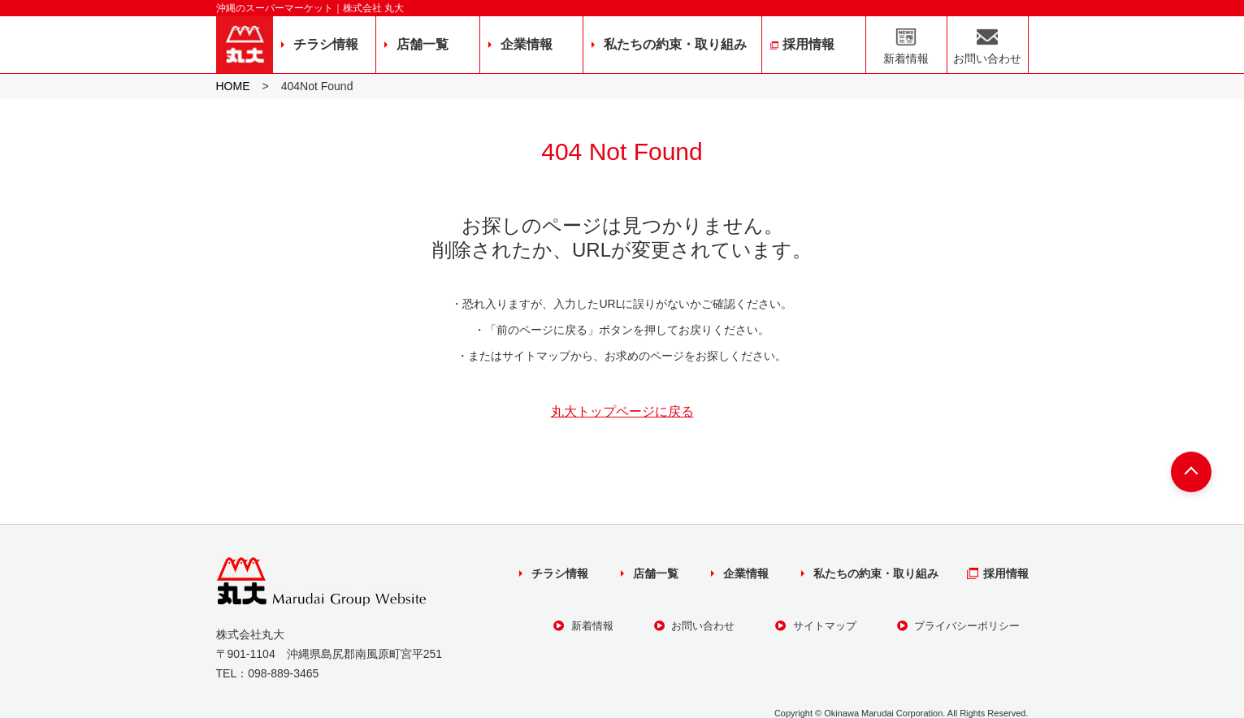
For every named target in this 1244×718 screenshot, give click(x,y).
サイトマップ (815, 626)
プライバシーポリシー (959, 626)
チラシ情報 (325, 44)
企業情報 (527, 44)
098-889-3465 (283, 673)
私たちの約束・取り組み (675, 44)
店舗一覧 (423, 44)
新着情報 (906, 58)
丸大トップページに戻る (622, 411)
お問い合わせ (987, 58)
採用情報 (808, 44)
